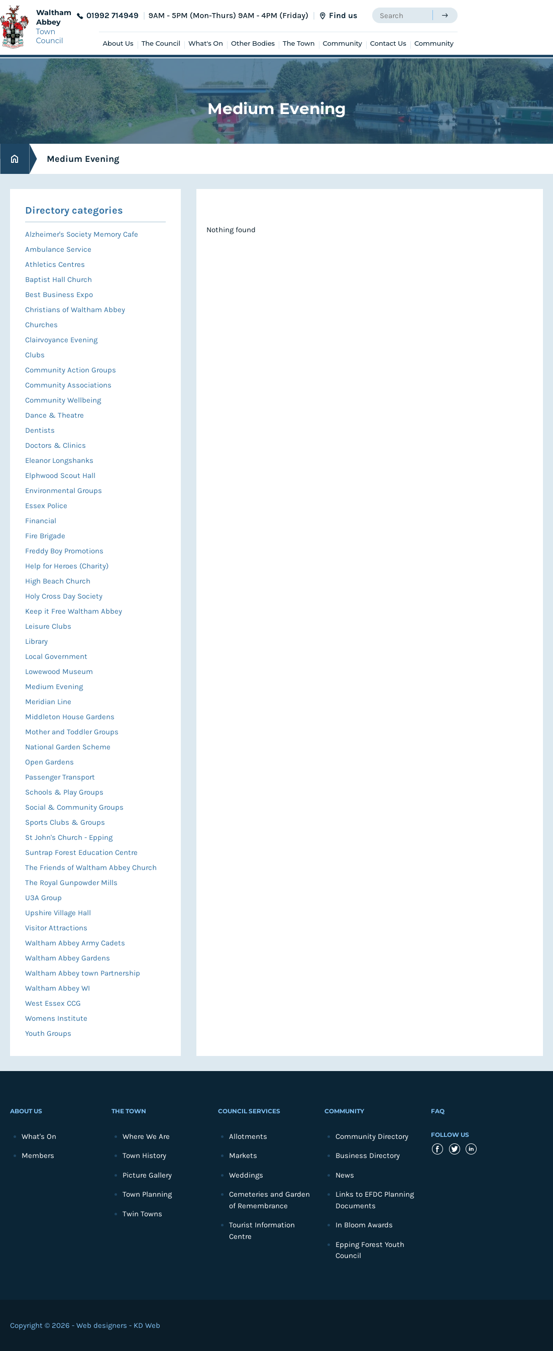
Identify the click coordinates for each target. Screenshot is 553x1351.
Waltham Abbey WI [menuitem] (57, 988)
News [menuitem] (345, 1175)
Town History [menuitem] (144, 1155)
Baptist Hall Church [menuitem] (58, 279)
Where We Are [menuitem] (146, 1136)
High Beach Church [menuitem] (57, 581)
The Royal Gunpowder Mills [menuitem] (71, 882)
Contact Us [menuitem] (388, 43)
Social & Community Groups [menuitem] (74, 807)
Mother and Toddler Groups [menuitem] (72, 731)
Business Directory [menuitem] (368, 1155)
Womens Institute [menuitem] (56, 1018)
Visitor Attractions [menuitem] (56, 927)
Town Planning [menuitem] (147, 1194)
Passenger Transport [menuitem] (60, 777)
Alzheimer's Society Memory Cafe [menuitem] (81, 234)
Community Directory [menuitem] (372, 1136)
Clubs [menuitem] (35, 354)
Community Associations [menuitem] (68, 385)
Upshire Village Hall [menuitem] (58, 912)
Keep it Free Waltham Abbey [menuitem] (73, 611)
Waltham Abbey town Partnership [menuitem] (82, 973)
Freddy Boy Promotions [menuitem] (64, 550)
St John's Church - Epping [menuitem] (69, 837)
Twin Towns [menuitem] (142, 1213)
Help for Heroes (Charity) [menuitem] (66, 565)
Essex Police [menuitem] (46, 505)
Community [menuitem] (342, 43)
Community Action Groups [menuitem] (70, 369)
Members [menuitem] (38, 1155)
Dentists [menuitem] (40, 430)
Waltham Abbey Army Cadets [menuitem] (75, 942)
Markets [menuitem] (243, 1155)
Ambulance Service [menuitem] (58, 249)
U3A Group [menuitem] (43, 897)
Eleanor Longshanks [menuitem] (59, 460)
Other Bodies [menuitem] (253, 43)
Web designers (101, 1325)
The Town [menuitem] (298, 43)
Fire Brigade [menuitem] (45, 535)
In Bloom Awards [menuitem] (364, 1224)
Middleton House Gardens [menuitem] (70, 716)
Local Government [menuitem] (56, 656)
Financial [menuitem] (40, 520)
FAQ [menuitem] (438, 1111)
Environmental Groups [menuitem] (63, 490)
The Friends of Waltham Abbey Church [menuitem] (91, 867)
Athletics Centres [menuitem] (55, 264)
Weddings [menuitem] (246, 1175)
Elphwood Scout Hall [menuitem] (60, 475)
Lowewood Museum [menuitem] (59, 671)
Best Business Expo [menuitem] (59, 294)
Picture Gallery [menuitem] (147, 1175)
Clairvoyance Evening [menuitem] (61, 339)
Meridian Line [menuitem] (48, 701)
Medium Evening (83, 158)
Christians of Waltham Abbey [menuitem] (75, 309)
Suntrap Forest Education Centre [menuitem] (81, 852)
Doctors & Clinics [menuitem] (55, 445)
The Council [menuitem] (161, 43)
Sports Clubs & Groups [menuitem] (65, 822)
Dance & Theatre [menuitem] (54, 415)
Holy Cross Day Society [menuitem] (63, 596)
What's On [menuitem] (205, 43)
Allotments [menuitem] (248, 1136)
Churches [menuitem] (41, 324)
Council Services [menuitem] (249, 1111)
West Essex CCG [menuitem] (53, 1003)
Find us (343, 15)
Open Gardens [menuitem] (49, 761)
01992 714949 (112, 15)
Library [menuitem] (36, 641)
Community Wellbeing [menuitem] (63, 400)
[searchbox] (402, 15)
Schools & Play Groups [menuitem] (64, 792)
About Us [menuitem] (118, 43)
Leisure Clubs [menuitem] (48, 626)
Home (14, 159)
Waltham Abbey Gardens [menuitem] (67, 957)
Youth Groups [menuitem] (48, 1033)
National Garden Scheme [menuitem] (67, 746)
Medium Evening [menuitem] (54, 686)
